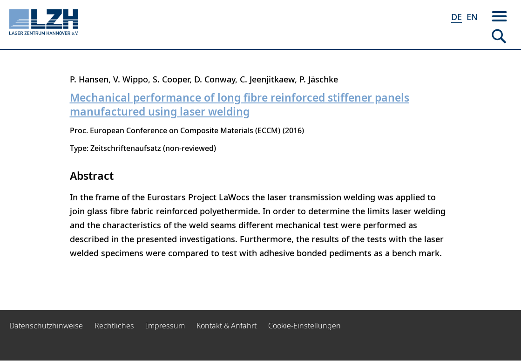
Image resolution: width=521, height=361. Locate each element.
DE (456, 16)
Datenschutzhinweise (46, 325)
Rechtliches (114, 325)
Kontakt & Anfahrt (226, 325)
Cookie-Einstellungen (304, 325)
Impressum (165, 325)
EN (472, 16)
